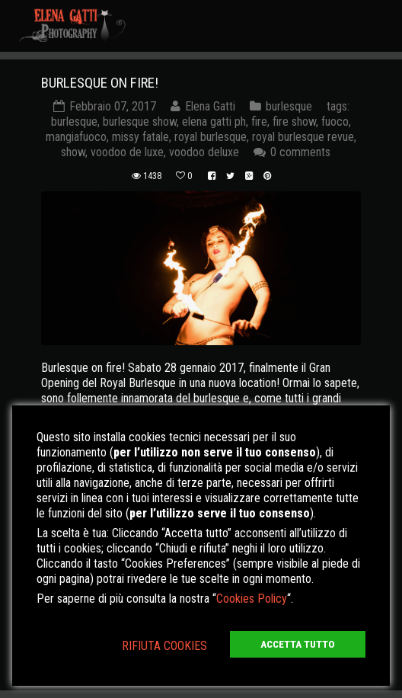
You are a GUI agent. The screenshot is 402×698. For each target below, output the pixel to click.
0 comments (300, 152)
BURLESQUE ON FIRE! (99, 82)
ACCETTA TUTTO (297, 644)
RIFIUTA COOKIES (164, 646)
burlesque (289, 106)
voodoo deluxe (204, 152)
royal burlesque (210, 137)
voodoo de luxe (127, 152)
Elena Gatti (210, 106)
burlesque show (140, 121)
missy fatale (140, 137)
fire (259, 121)
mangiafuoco (76, 137)
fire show (294, 121)
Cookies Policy (251, 598)
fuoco (335, 121)
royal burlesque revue (303, 137)
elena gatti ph (214, 121)
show (73, 152)
